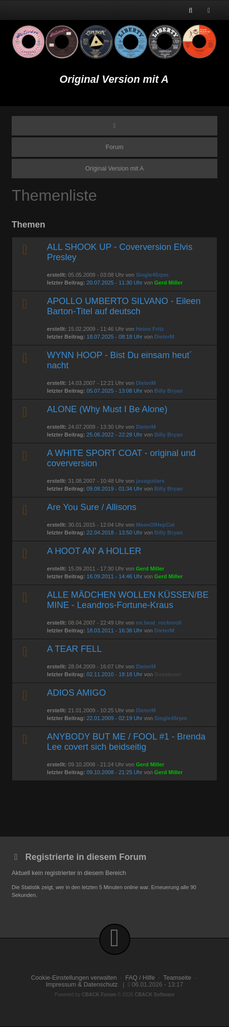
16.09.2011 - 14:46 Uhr (114, 576)
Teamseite (177, 977)
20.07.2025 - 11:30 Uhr (114, 282)
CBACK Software (155, 994)
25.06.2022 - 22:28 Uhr (114, 434)
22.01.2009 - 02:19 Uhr (114, 718)
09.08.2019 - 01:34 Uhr (114, 489)
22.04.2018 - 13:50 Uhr (114, 532)
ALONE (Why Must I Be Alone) (107, 409)
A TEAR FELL (74, 649)
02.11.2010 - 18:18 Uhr (114, 674)
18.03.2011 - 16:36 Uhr (114, 630)
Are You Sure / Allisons (92, 507)
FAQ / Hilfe (140, 977)
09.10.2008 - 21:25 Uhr (114, 772)
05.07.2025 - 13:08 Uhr (114, 391)
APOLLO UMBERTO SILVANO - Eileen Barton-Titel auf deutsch (124, 306)
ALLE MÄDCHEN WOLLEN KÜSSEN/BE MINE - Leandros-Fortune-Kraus (128, 600)
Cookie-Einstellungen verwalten (74, 977)
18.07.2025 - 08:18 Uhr (114, 337)
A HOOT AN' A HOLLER (94, 551)
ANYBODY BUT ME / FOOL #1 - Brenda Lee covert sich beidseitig (126, 742)
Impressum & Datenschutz (82, 984)
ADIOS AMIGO (76, 693)
